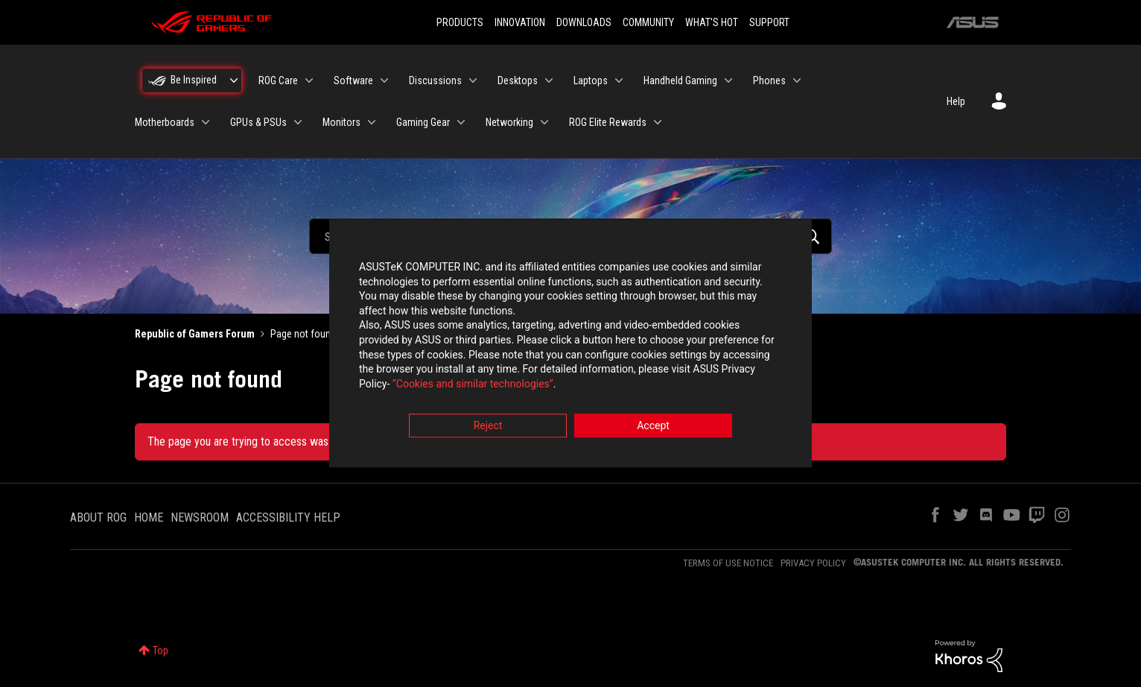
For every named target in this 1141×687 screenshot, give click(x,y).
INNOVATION (520, 22)
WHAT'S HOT (711, 22)
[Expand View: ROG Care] (309, 80)
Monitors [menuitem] (341, 122)
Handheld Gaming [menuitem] (680, 80)
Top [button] (160, 650)
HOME (148, 517)
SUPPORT (769, 22)
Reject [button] (488, 426)
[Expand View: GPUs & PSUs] (297, 122)
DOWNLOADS (583, 22)
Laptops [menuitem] (590, 80)
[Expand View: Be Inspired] (233, 80)
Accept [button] (653, 426)
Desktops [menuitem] (518, 80)
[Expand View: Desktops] (548, 80)
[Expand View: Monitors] (371, 122)
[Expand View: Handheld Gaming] (728, 80)
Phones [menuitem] (769, 80)
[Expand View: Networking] (544, 122)
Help (956, 101)
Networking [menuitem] (509, 122)
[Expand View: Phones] (796, 80)
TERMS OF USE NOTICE (728, 563)
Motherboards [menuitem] (164, 122)
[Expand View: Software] (384, 80)
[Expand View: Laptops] (618, 80)
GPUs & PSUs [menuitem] (258, 122)
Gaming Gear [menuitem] (423, 122)
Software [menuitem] (353, 80)
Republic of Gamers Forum (195, 334)
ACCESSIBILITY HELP (288, 517)
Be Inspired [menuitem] (194, 80)
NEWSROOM (200, 517)
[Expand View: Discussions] (472, 80)
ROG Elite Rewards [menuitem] (607, 122)
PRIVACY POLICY (813, 563)
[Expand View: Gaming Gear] (461, 122)
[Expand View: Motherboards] (205, 122)
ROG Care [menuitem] (278, 80)
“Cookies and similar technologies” (472, 384)
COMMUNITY (648, 22)
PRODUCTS (459, 22)
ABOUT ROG (98, 517)
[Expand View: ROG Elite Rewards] (657, 122)
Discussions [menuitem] (435, 80)
